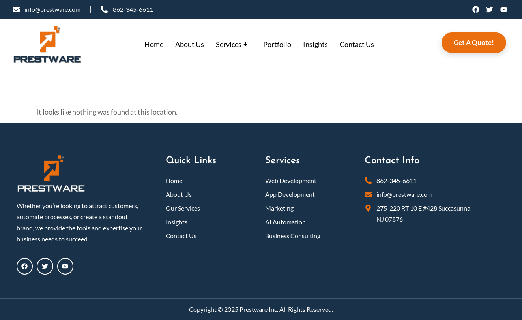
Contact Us (357, 44)
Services (232, 44)
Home (153, 44)
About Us (189, 44)
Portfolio (277, 44)
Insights (315, 44)
